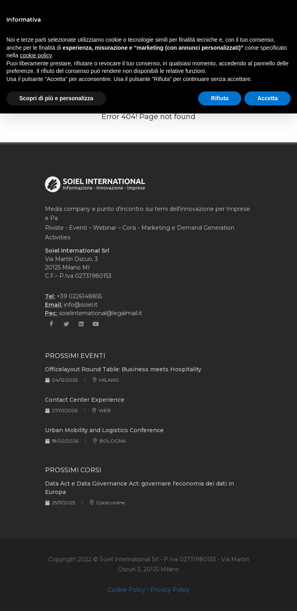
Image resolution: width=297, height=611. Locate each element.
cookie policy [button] (36, 55)
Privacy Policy (170, 589)
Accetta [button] (267, 98)
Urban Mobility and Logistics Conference (104, 430)
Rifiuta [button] (220, 98)
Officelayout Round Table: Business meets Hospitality (123, 369)
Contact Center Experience (84, 399)
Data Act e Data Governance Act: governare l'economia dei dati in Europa (139, 488)
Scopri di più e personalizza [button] (56, 98)
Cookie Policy (126, 589)
